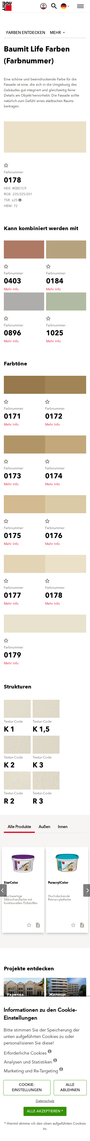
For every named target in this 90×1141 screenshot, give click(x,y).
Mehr (58, 32)
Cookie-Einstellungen (27, 1088)
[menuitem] (43, 6)
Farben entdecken (25, 32)
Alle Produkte (19, 826)
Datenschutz (45, 1101)
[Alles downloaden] (36, 926)
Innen (62, 826)
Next (83, 890)
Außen (44, 826)
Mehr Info (11, 289)
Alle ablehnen (70, 1088)
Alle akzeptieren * (45, 1111)
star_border (6, 165)
